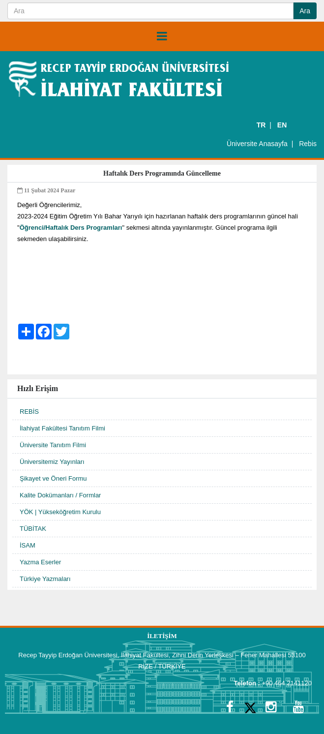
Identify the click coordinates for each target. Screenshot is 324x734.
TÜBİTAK (33, 528)
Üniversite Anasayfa (257, 144)
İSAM (27, 545)
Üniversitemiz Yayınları (52, 461)
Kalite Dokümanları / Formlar (60, 495)
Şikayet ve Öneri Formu (53, 478)
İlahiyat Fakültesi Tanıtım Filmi (62, 428)
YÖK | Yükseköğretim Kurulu (60, 512)
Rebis (308, 144)
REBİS (29, 411)
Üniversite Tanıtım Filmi (53, 445)
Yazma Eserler (40, 562)
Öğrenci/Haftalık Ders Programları (71, 227)
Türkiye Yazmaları (45, 578)
